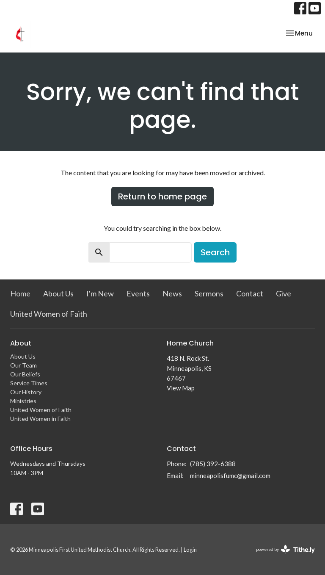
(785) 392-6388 (213, 463)
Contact (249, 293)
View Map (181, 388)
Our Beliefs (25, 374)
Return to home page (162, 196)
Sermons (209, 293)
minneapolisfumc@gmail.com (230, 475)
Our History (25, 391)
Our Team (23, 365)
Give (283, 293)
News (172, 293)
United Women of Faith (48, 313)
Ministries (23, 400)
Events (138, 293)
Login (190, 549)
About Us (58, 293)
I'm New (100, 293)
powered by (285, 549)
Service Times (28, 383)
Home (20, 293)
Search (215, 252)
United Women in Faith (40, 418)
